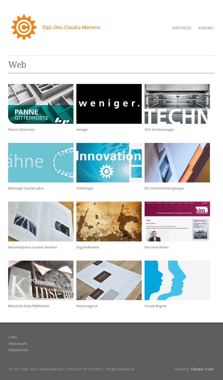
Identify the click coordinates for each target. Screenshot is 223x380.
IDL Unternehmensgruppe (164, 188)
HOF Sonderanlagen (160, 130)
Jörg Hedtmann (87, 247)
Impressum (18, 344)
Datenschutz (18, 350)
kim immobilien (157, 247)
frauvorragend (86, 306)
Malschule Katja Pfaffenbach (28, 306)
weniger (82, 130)
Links (13, 337)
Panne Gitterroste (21, 130)
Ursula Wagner (156, 306)
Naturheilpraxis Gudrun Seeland (32, 247)
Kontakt (206, 28)
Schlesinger (84, 188)
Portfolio (181, 28)
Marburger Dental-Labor (26, 188)
